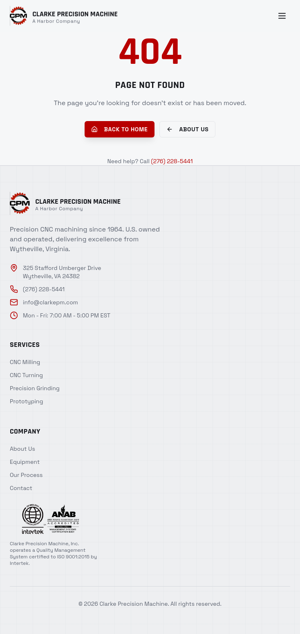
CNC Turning (26, 375)
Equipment (25, 461)
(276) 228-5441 (172, 161)
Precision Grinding (35, 388)
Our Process (26, 475)
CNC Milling (25, 362)
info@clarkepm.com (44, 302)
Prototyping (26, 401)
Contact (21, 488)
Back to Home (119, 129)
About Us (187, 129)
